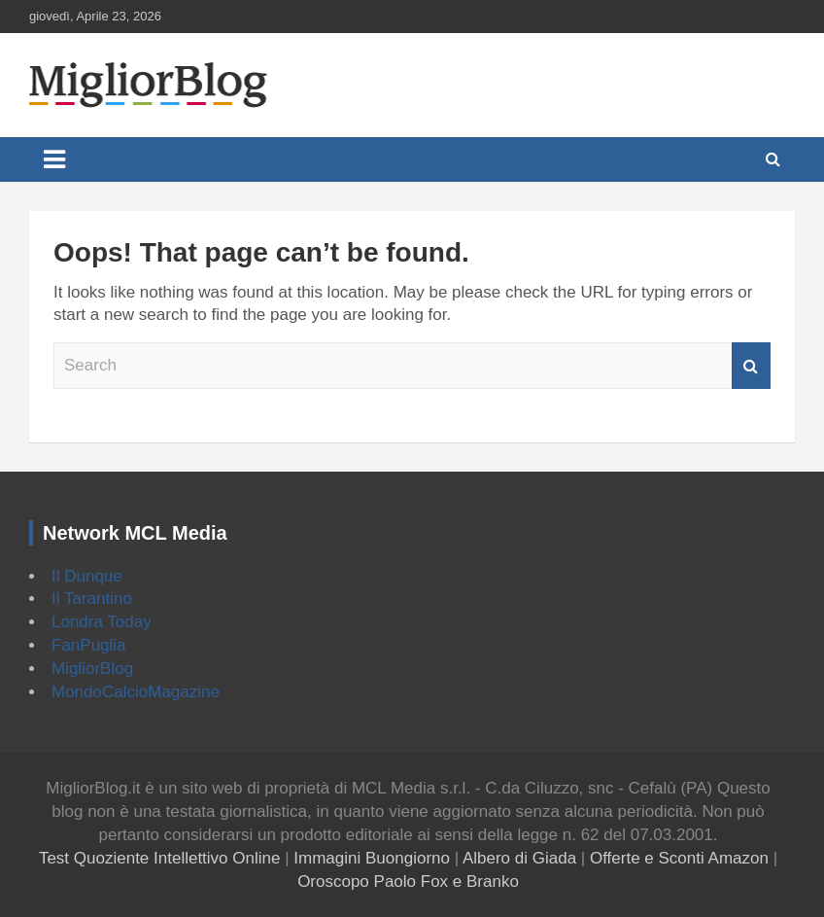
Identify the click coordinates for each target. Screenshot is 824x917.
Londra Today (102, 622)
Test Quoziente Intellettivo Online (160, 858)
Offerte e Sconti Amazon (679, 858)
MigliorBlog (92, 668)
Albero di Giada (519, 858)
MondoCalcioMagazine (136, 692)
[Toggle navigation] (54, 159)
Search (751, 365)
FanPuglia (89, 645)
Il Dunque (87, 576)
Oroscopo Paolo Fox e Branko (408, 881)
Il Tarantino (92, 598)
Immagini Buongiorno (371, 858)
